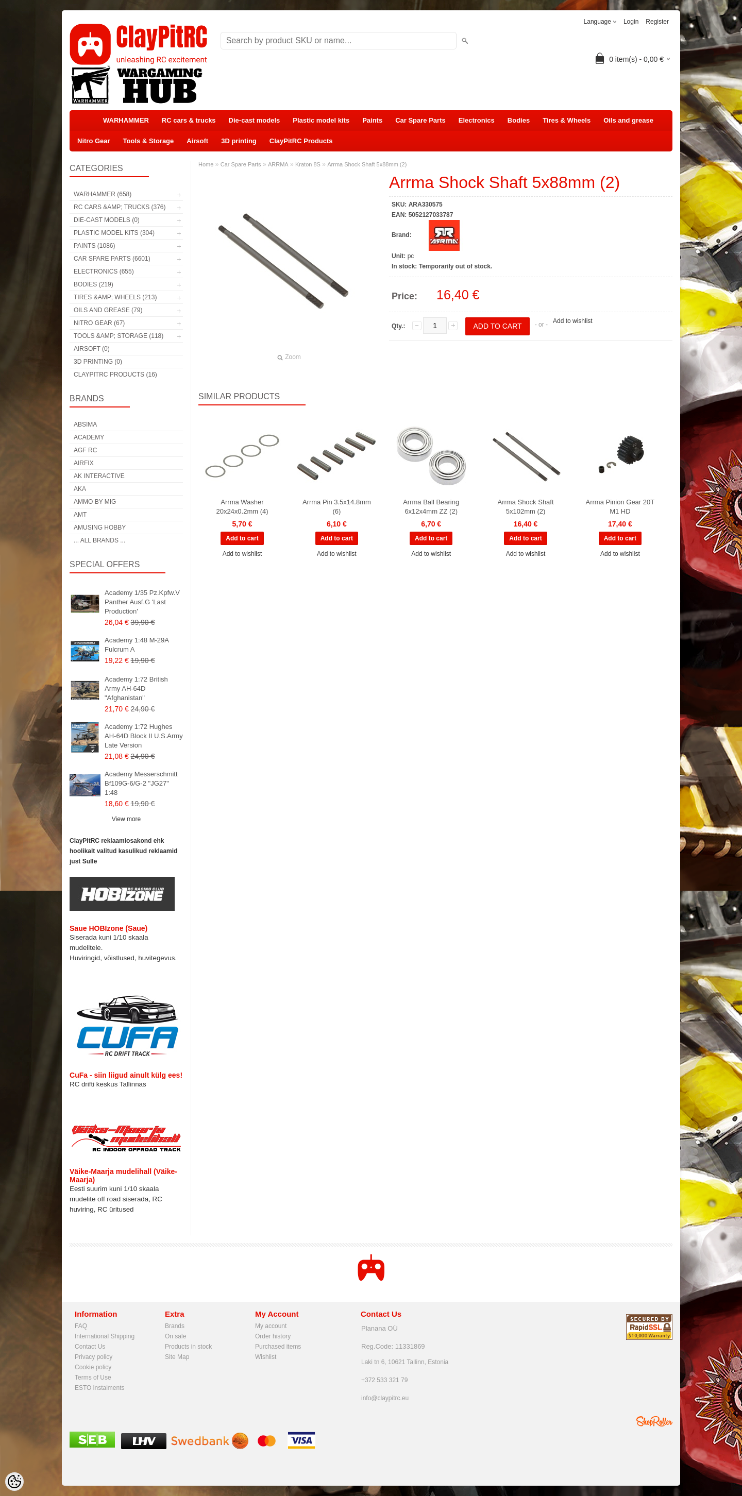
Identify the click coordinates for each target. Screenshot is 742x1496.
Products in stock (188, 1346)
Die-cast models (254, 120)
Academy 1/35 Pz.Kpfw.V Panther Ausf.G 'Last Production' (142, 602)
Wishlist (265, 1357)
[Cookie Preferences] (14, 1481)
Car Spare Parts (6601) (112, 258)
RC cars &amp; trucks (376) (119, 207)
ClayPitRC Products (301, 141)
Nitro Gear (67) (99, 323)
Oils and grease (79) (108, 310)
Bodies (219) (93, 284)
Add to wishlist (573, 321)
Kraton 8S (308, 164)
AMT (80, 514)
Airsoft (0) (92, 348)
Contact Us (90, 1346)
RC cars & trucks (189, 120)
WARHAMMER (126, 120)
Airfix (84, 463)
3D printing (239, 141)
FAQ (81, 1326)
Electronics (477, 120)
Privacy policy (93, 1357)
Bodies (519, 120)
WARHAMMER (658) (102, 194)
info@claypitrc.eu (385, 1398)
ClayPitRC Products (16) (115, 374)
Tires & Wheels (567, 120)
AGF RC (85, 450)
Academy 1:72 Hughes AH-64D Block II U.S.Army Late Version (144, 736)
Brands (174, 1326)
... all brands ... (99, 540)
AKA (80, 488)
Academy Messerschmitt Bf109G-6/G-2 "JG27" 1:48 (141, 783)
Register (657, 21)
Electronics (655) (104, 271)
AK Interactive (99, 476)
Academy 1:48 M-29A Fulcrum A (136, 644)
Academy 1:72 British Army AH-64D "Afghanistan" (136, 688)
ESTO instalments (99, 1387)
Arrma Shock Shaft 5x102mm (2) (525, 506)
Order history (273, 1336)
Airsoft (197, 141)
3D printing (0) (98, 361)
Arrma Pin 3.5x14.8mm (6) (336, 506)
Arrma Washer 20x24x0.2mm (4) (242, 506)
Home (205, 164)
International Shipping (104, 1336)
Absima (85, 424)
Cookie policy (93, 1367)
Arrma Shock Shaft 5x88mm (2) (367, 164)
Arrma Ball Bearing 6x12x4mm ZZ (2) (431, 506)
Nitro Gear (93, 141)
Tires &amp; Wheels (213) (115, 297)
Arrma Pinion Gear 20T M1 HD (620, 506)
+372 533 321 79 (384, 1380)
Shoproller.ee (654, 1421)
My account (270, 1326)
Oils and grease (628, 120)
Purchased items (278, 1346)
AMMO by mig (95, 501)
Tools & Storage (148, 141)
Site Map (177, 1357)
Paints (372, 120)
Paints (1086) (94, 245)
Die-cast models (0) (107, 220)
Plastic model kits (321, 120)
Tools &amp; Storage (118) (118, 335)
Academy (89, 437)
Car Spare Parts (420, 120)
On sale (175, 1336)
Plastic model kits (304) (114, 232)
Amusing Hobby (100, 527)
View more (126, 819)
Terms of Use (93, 1377)
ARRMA (278, 164)
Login (630, 21)
